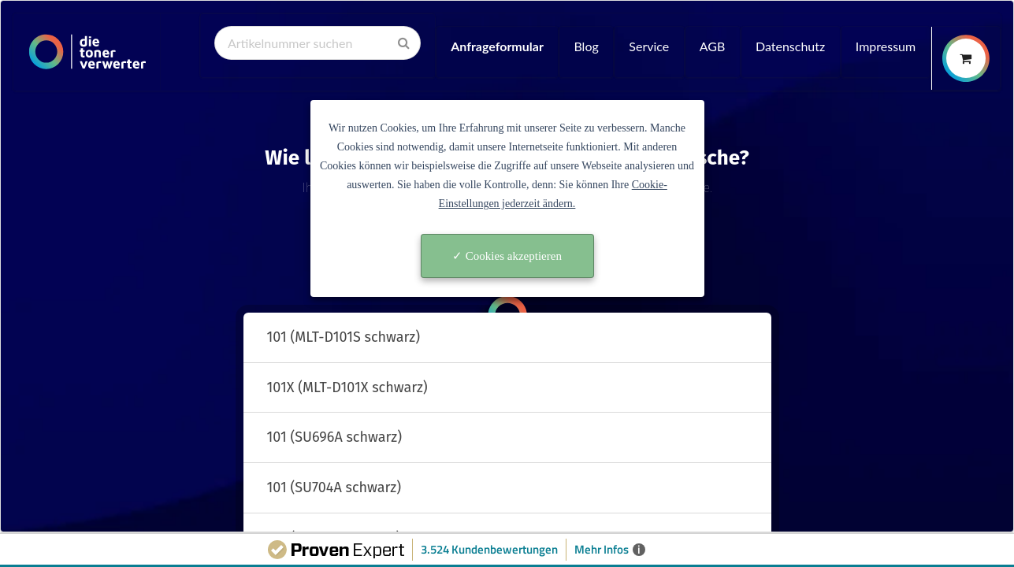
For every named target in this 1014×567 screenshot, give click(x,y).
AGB (713, 46)
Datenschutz (790, 46)
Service (649, 46)
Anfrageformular (497, 46)
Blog (586, 46)
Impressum (886, 46)
